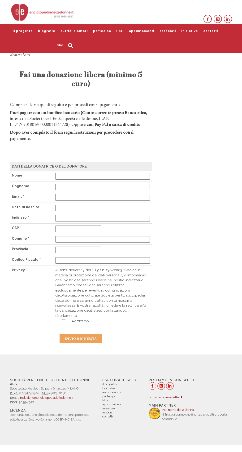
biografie (46, 31)
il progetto (23, 31)
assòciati (168, 31)
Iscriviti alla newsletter (165, 397)
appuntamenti (141, 31)
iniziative (189, 31)
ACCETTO (72, 321)
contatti (210, 31)
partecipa (102, 31)
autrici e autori (74, 31)
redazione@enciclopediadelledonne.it (46, 397)
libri (120, 31)
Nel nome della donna (178, 410)
